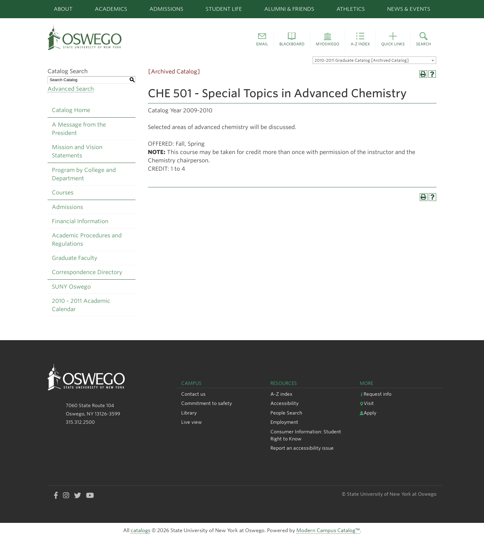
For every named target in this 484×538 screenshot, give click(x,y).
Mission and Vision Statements (77, 151)
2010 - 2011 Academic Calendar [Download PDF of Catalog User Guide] (81, 305)
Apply (368, 413)
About (63, 9)
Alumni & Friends (289, 9)
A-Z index (281, 394)
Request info (375, 394)
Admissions (166, 9)
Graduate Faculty (74, 258)
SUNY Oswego (71, 286)
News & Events (408, 9)
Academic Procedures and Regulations (87, 239)
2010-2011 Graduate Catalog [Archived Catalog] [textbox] (362, 60)
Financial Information (80, 221)
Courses (62, 192)
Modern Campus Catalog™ (328, 530)
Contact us (193, 394)
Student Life (224, 9)
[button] (262, 40)
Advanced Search (71, 88)
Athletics (350, 9)
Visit (367, 403)
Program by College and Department (84, 174)
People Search (286, 413)
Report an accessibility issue (302, 448)
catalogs (140, 530)
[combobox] (374, 60)
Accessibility (284, 403)
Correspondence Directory (87, 272)
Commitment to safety (206, 403)
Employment (284, 422)
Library (189, 413)
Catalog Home (71, 110)
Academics (111, 9)
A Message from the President (79, 128)
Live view (191, 422)
